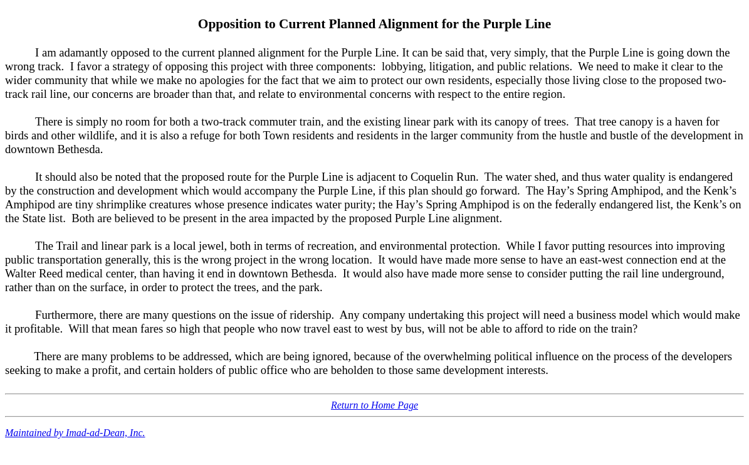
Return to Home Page (374, 405)
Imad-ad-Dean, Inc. (105, 432)
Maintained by (35, 432)
